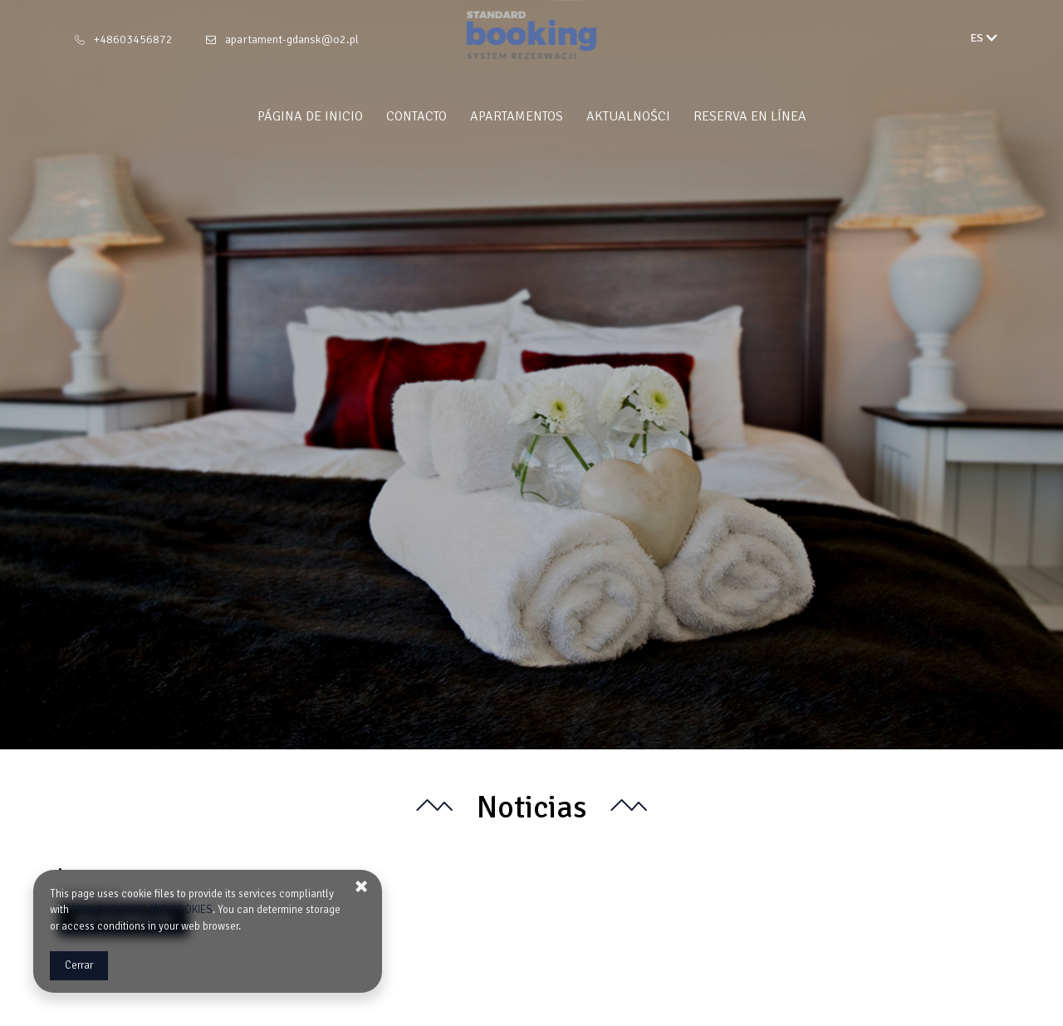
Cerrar (79, 965)
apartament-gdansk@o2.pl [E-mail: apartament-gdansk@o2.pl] (292, 39)
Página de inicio (310, 116)
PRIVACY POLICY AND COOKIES (142, 909)
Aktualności (628, 116)
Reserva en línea (749, 116)
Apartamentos (516, 116)
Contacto (416, 116)
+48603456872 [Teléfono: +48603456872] (133, 39)
